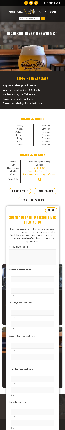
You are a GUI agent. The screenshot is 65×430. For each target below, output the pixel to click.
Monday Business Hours (20, 236)
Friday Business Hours (19, 368)
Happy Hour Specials (18, 213)
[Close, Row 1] (32, 257)
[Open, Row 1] (32, 246)
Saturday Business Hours (20, 401)
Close (51, 176)
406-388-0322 (39, 168)
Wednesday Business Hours (22, 302)
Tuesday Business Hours (20, 269)
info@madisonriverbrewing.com (40, 171)
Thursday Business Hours (21, 335)
